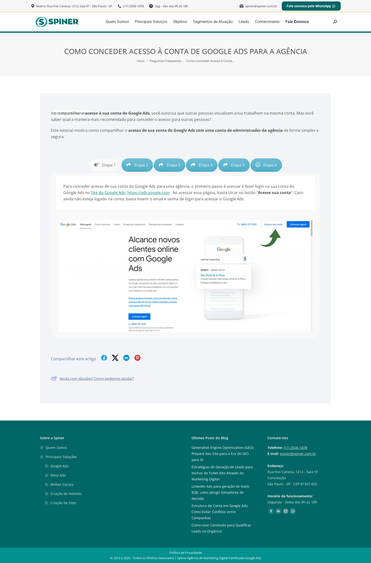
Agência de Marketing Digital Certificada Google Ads (224, 558)
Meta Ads (58, 475)
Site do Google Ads (108, 192)
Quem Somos (56, 447)
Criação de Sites (63, 502)
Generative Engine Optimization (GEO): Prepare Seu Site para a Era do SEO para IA (223, 453)
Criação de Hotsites (66, 493)
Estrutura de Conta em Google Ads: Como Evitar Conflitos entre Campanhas (220, 511)
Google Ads (59, 466)
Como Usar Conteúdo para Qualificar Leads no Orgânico (221, 528)
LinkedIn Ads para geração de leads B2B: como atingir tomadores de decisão (221, 492)
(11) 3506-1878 (295, 447)
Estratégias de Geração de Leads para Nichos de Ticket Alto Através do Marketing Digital (222, 473)
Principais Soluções (59, 456)
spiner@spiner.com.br (298, 453)
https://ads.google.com (148, 192)
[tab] (105, 165)
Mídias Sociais (61, 484)
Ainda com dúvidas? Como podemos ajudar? (92, 378)
